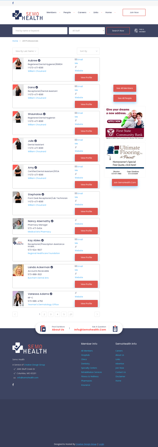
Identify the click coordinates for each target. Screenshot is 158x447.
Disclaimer (120, 374)
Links (95, 12)
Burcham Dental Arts (38, 276)
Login (101, 442)
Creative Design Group (34, 362)
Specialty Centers (89, 365)
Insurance (85, 383)
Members (51, 12)
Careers (82, 12)
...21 (70, 312)
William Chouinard (37, 71)
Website (79, 70)
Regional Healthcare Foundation (44, 251)
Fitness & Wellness (90, 374)
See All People (125, 98)
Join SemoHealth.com (125, 182)
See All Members (124, 88)
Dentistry (85, 361)
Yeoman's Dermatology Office (43, 302)
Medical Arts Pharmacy (39, 230)
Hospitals (85, 353)
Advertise (119, 361)
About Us (58, 327)
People (67, 12)
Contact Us (120, 370)
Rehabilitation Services (91, 370)
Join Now (134, 12)
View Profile (86, 77)
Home (108, 12)
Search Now (118, 30)
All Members (87, 348)
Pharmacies (86, 378)
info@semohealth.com (90, 327)
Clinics (84, 357)
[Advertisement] (125, 65)
